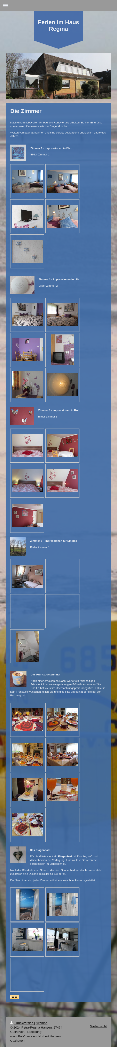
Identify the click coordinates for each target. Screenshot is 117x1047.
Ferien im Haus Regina (58, 25)
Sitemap (41, 1023)
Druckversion (22, 1023)
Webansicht (98, 1026)
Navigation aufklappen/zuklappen (58, 5)
